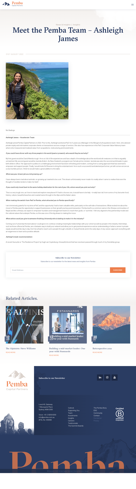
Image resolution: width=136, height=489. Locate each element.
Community (98, 427)
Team (70, 427)
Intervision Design (83, 487)
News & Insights (63, 24)
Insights (76, 24)
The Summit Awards (76, 441)
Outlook (71, 421)
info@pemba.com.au (47, 432)
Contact (97, 430)
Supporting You (74, 424)
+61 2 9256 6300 (51, 429)
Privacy (96, 435)
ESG (95, 424)
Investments (73, 430)
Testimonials (73, 438)
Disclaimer (98, 433)
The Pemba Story (101, 421)
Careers (71, 435)
